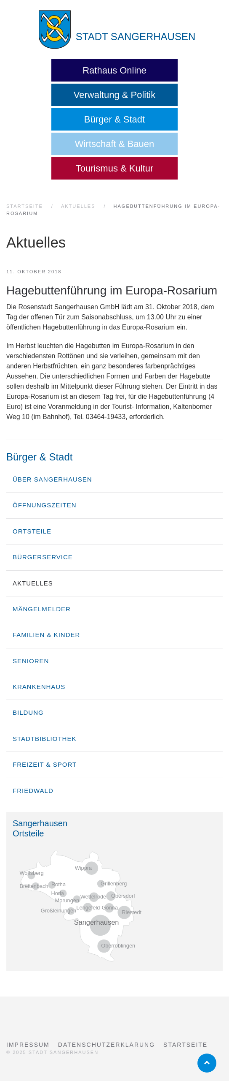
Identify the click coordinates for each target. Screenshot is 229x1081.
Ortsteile (32, 531)
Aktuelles (33, 583)
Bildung (28, 712)
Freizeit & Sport (45, 764)
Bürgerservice (43, 557)
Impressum (28, 1044)
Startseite (185, 1044)
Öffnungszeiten (45, 505)
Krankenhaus (39, 686)
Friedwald (33, 790)
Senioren (31, 660)
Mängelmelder (42, 609)
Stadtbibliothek (44, 738)
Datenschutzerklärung (106, 1044)
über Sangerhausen (52, 479)
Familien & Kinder (46, 634)
